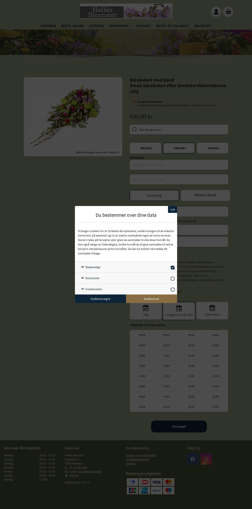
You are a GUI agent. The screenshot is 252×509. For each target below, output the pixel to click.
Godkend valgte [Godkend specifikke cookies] (100, 299)
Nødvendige (93, 267)
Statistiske (92, 278)
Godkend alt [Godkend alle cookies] (151, 299)
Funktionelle (93, 289)
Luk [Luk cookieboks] (172, 209)
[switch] (172, 267)
